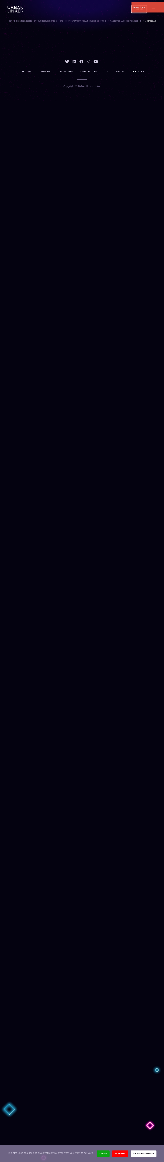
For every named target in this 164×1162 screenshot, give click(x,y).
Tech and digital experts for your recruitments (31, 21)
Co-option (44, 71)
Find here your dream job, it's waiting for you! (83, 21)
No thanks (120, 1153)
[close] (159, 5)
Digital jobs (65, 71)
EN (134, 71)
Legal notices (88, 71)
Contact (121, 71)
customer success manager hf (125, 21)
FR (142, 71)
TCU (106, 71)
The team (25, 71)
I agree (103, 1153)
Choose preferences (143, 1153)
